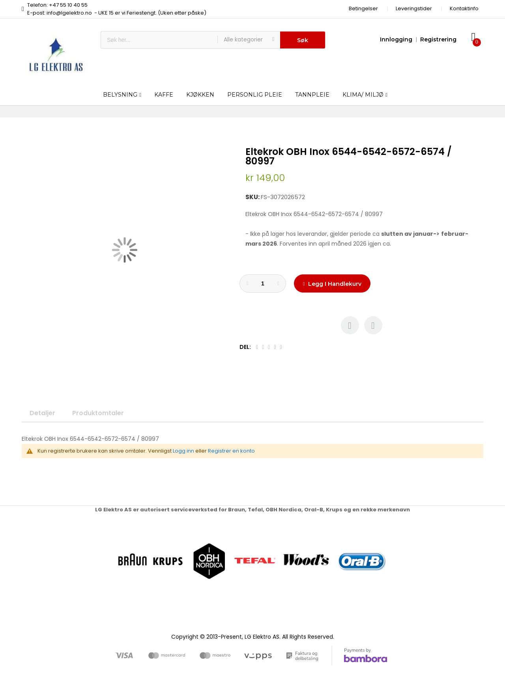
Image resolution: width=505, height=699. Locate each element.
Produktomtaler (98, 413)
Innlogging (396, 39)
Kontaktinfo (464, 8)
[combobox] (159, 40)
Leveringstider (414, 8)
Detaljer (42, 413)
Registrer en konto (231, 451)
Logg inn (183, 451)
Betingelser (363, 8)
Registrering (438, 39)
